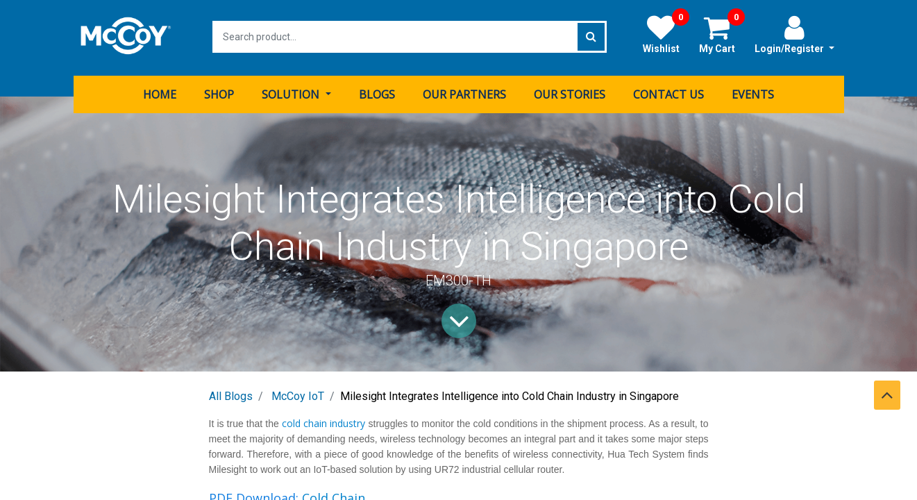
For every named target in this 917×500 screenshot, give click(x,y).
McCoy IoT (297, 394)
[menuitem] (160, 92)
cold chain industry (322, 421)
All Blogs (231, 394)
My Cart (722, 34)
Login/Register (794, 34)
